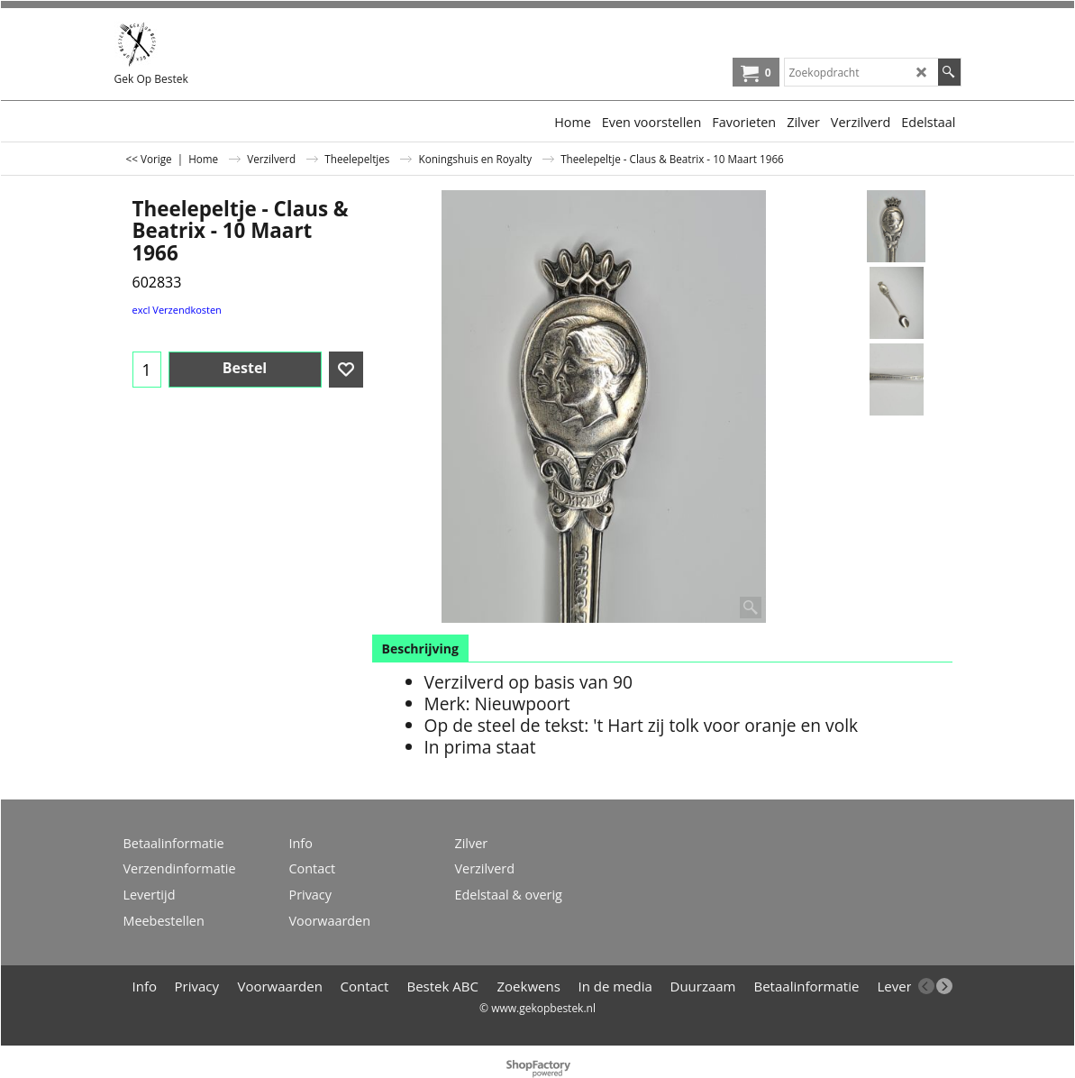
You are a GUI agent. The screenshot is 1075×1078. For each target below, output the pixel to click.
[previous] (926, 986)
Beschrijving (420, 648)
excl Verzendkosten (177, 309)
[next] (944, 986)
